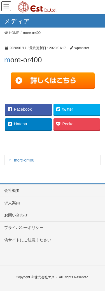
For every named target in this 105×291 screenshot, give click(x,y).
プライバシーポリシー (23, 227)
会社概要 (12, 190)
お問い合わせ (16, 215)
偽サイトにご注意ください (27, 240)
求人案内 (12, 203)
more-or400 (24, 160)
